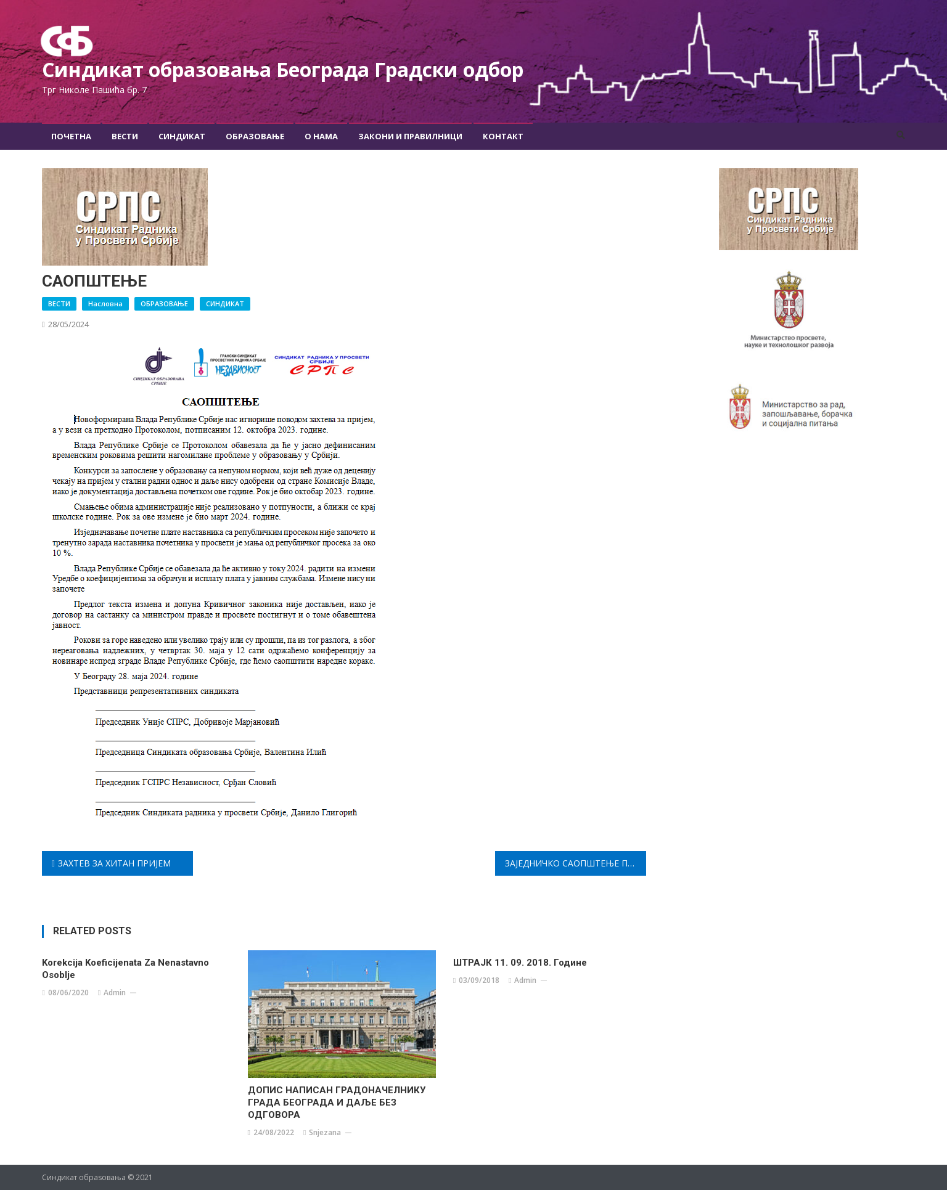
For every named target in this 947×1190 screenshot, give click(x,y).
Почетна (71, 136)
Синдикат (181, 136)
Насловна (105, 303)
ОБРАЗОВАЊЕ (164, 303)
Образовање (255, 136)
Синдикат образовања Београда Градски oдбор (282, 69)
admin (115, 992)
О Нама (321, 136)
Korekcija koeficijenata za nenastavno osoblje (125, 968)
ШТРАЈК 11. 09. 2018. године (520, 962)
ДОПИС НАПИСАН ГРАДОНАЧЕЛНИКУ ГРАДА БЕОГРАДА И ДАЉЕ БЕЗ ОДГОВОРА (336, 1102)
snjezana (325, 1132)
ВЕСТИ (59, 303)
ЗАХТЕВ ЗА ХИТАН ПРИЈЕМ (114, 863)
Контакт (503, 136)
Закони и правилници (410, 136)
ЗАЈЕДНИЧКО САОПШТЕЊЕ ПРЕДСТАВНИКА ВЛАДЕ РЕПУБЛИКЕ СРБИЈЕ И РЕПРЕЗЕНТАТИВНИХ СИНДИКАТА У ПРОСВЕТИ (575, 863)
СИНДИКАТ (225, 303)
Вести (125, 136)
